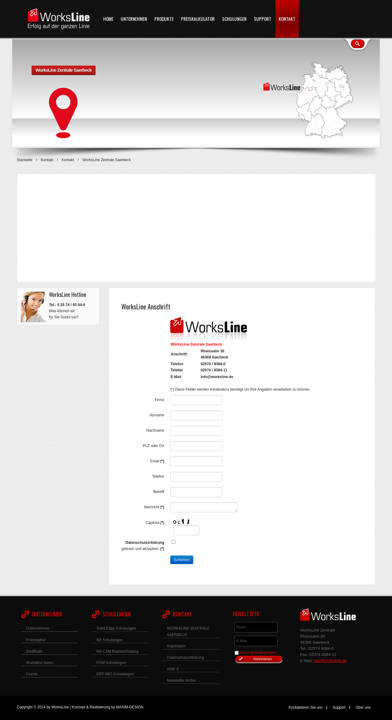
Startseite (24, 160)
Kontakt (47, 160)
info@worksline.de (217, 377)
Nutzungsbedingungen (257, 652)
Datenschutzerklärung (145, 542)
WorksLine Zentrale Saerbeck (64, 70)
